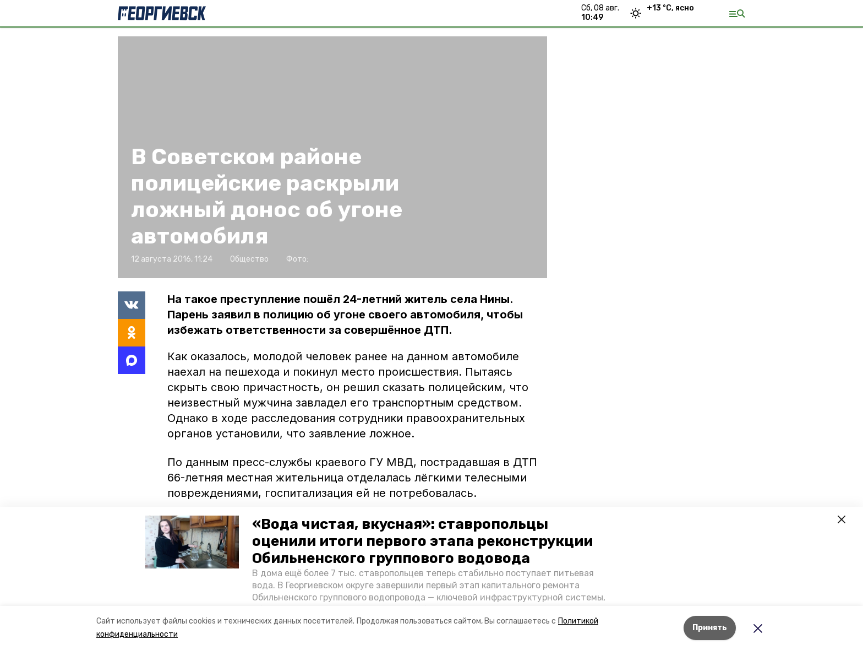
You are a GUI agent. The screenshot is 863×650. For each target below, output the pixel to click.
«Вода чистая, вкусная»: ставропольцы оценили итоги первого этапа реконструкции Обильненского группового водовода (422, 541)
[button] (192, 542)
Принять (709, 627)
